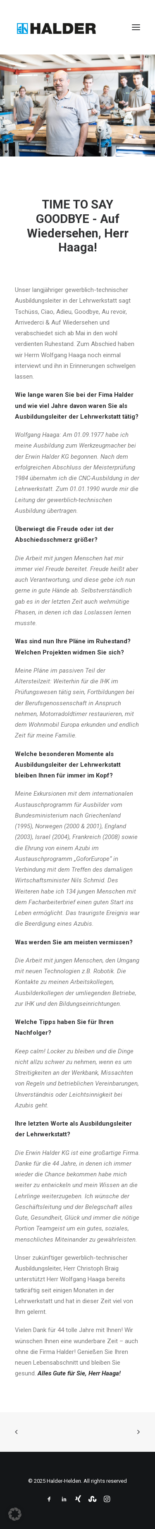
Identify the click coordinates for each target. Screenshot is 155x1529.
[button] (136, 27)
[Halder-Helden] (56, 27)
